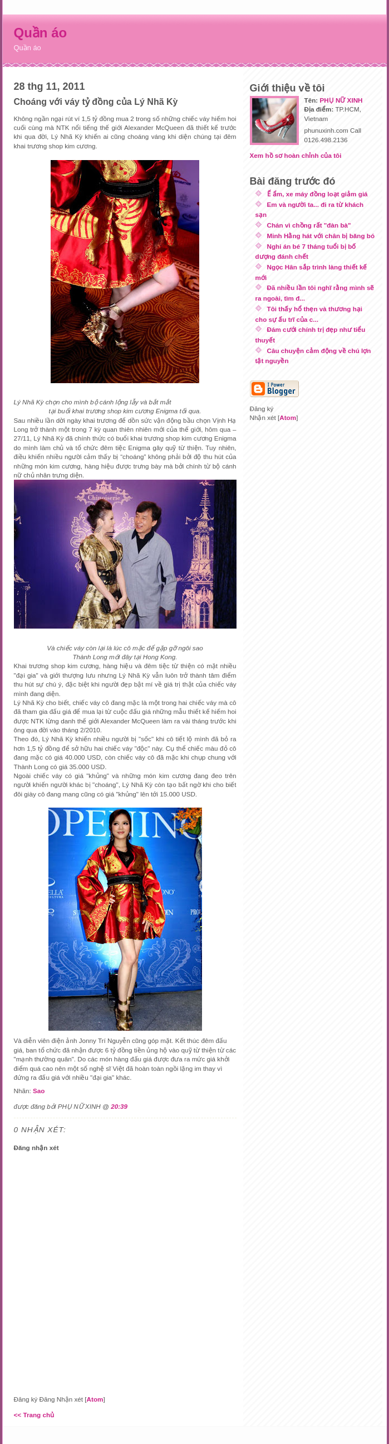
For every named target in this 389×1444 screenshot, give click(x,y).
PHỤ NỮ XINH (340, 100)
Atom (95, 1399)
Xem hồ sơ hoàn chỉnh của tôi (296, 155)
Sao (39, 1090)
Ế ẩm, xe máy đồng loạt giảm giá (317, 193)
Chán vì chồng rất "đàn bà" (309, 225)
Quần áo (40, 32)
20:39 (119, 1106)
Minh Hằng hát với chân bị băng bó (321, 235)
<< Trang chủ (34, 1414)
